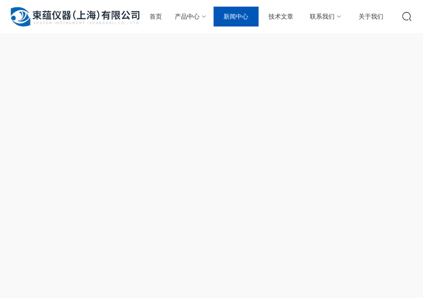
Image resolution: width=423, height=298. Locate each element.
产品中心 (191, 16)
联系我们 (326, 16)
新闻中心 (235, 16)
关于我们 (371, 16)
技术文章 (281, 16)
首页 (156, 16)
